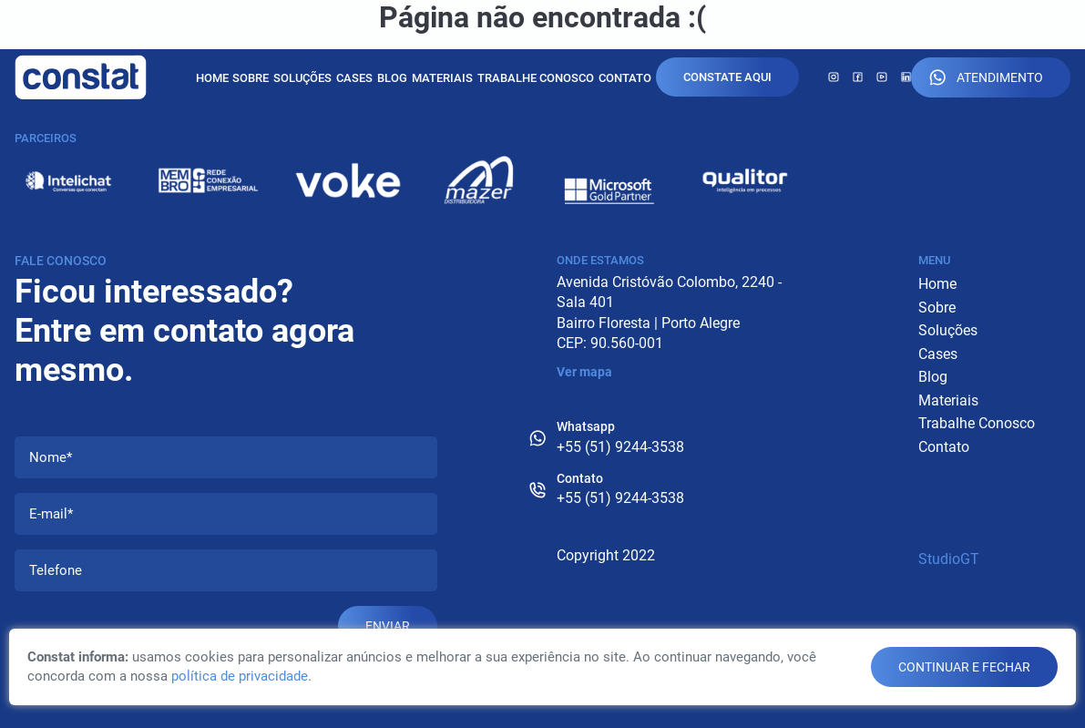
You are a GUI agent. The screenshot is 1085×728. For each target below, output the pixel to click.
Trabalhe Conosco (535, 78)
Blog (392, 78)
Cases (354, 78)
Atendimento (986, 77)
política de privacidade (239, 676)
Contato (625, 78)
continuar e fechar (964, 667)
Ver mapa (584, 371)
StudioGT (948, 559)
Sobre (250, 78)
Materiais (442, 78)
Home (212, 78)
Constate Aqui (727, 77)
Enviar (387, 626)
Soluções (302, 78)
